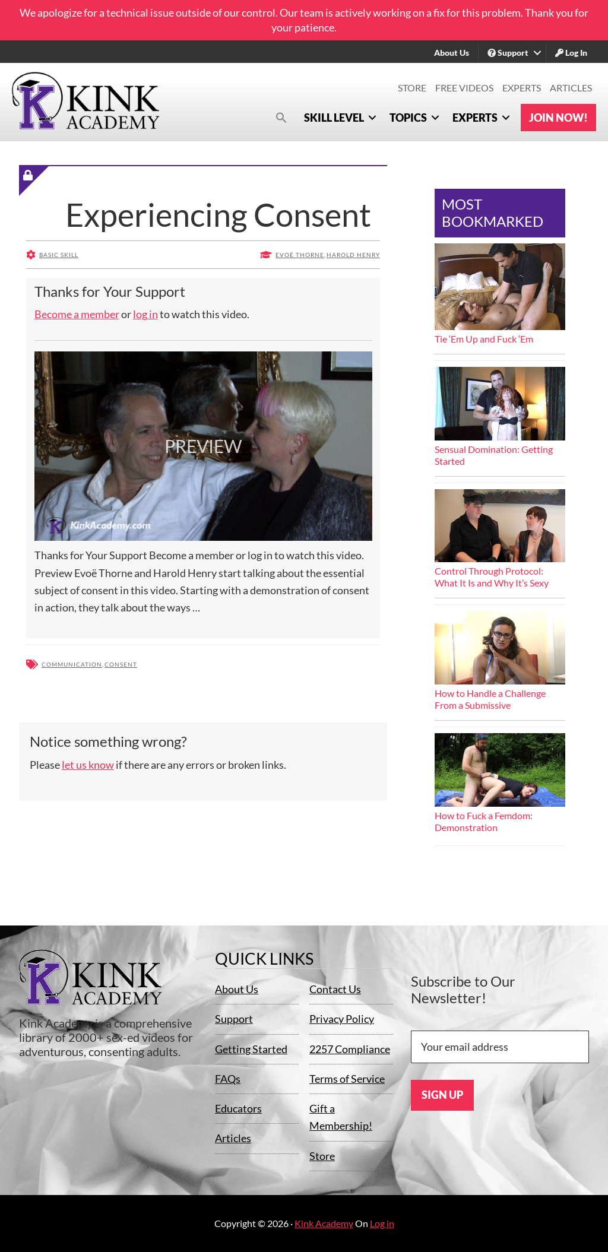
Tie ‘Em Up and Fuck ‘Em (484, 338)
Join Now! (558, 117)
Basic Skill (58, 254)
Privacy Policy (341, 1018)
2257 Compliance (349, 1049)
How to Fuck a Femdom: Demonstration (484, 821)
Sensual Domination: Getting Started (494, 455)
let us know (88, 764)
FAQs (227, 1078)
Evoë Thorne (300, 254)
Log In (571, 52)
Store (412, 87)
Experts (521, 87)
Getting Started (251, 1049)
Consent (120, 664)
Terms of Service (347, 1078)
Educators (238, 1108)
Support (507, 52)
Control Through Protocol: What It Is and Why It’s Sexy (492, 576)
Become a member (76, 314)
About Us (451, 52)
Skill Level (334, 117)
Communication (72, 664)
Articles (571, 87)
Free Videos (464, 87)
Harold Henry (353, 254)
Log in (382, 1223)
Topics (408, 117)
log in (145, 314)
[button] (281, 117)
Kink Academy (323, 1223)
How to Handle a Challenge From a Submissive (490, 699)
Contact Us (335, 989)
